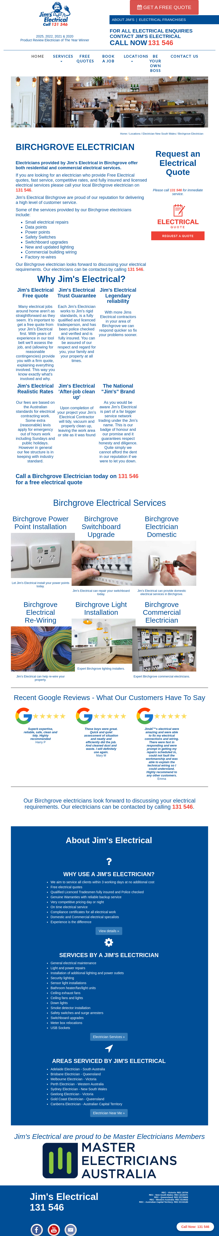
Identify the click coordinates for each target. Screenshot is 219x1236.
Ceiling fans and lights (66, 998)
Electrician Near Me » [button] (109, 1113)
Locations (133, 58)
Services (62, 58)
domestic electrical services (163, 592)
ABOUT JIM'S (123, 20)
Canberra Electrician (65, 1104)
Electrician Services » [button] (109, 1037)
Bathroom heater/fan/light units (73, 988)
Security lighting (62, 978)
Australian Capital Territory (102, 1104)
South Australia (94, 1069)
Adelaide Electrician (65, 1069)
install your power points (53, 583)
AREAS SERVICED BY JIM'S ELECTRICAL (109, 1061)
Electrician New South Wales (159, 133)
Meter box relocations (66, 1023)
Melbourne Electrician (66, 1079)
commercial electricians (173, 676)
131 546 (23, 190)
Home (37, 56)
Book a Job (108, 58)
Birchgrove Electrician (190, 133)
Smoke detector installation (70, 1008)
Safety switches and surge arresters (76, 1013)
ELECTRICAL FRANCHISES (162, 20)
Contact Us (180, 56)
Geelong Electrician (64, 1094)
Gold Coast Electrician (66, 1099)
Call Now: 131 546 (195, 1227)
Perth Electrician (62, 1084)
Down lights (59, 1003)
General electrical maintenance (73, 963)
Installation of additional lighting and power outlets (87, 973)
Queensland (92, 1074)
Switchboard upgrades (66, 1018)
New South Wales (94, 1089)
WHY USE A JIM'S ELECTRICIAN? (109, 874)
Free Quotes (85, 58)
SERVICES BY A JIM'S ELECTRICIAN (109, 955)
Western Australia (91, 1084)
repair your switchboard (114, 590)
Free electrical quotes (66, 887)
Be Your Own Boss (155, 63)
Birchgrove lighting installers (105, 668)
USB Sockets (60, 1028)
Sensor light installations (68, 983)
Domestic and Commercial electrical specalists (84, 917)
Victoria (90, 1079)
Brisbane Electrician (65, 1074)
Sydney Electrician (64, 1089)
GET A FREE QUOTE (164, 7)
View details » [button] (109, 931)
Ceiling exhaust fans (65, 993)
